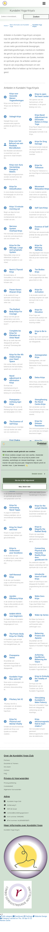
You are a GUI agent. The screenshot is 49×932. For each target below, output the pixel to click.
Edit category (6, 916)
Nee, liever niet (24, 487)
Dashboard (18, 916)
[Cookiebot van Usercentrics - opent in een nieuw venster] (36, 444)
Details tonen (37, 474)
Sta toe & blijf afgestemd (24, 480)
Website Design (40, 916)
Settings (28, 916)
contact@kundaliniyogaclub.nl (17, 813)
